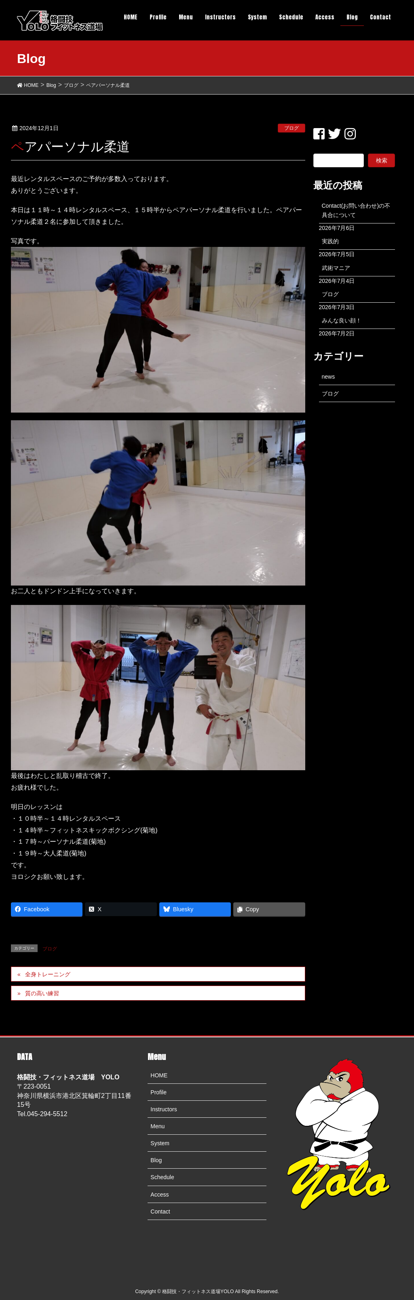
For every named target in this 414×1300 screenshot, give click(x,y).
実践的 (330, 241)
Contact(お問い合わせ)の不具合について (356, 210)
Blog (156, 1160)
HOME (158, 1075)
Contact (160, 1211)
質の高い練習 (42, 993)
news (328, 376)
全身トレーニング (47, 974)
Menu (157, 1126)
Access (159, 1194)
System (159, 1143)
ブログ (291, 128)
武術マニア (336, 268)
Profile (158, 1092)
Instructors (163, 1109)
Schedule (162, 1177)
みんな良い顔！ (341, 320)
